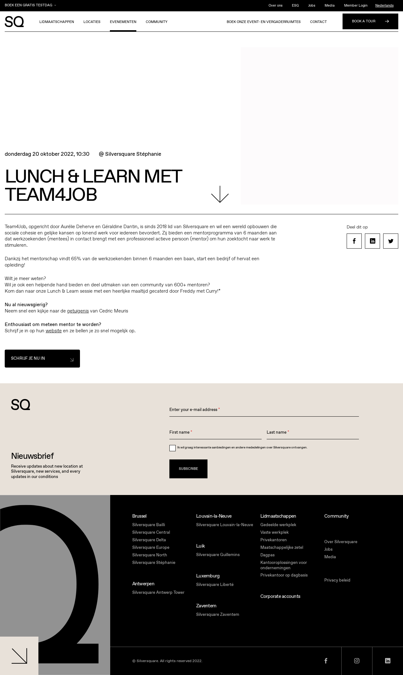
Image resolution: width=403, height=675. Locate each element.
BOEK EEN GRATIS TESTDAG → (31, 5)
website (54, 331)
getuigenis (78, 311)
